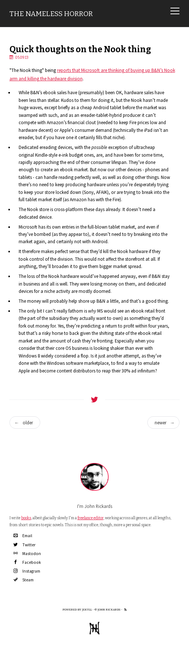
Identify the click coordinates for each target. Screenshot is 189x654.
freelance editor (90, 518)
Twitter (24, 544)
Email (23, 535)
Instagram (27, 571)
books (26, 518)
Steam (24, 579)
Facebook (27, 562)
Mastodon (27, 553)
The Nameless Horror (51, 13)
